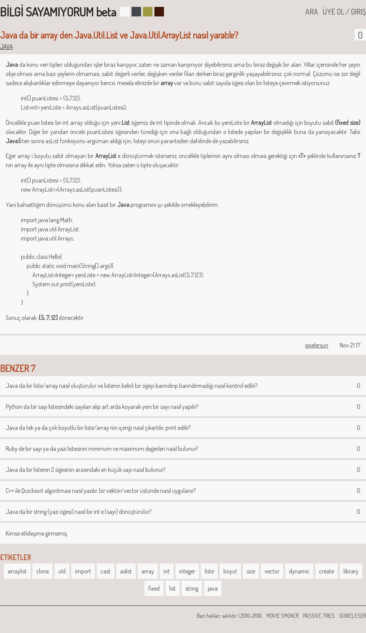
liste (209, 571)
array (147, 571)
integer (187, 571)
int (167, 571)
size (251, 571)
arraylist (17, 571)
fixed (154, 588)
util (62, 571)
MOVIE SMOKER (282, 615)
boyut (230, 571)
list (172, 588)
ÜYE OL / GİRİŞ (344, 11)
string (191, 588)
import (83, 571)
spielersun (316, 345)
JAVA (6, 46)
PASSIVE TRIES (319, 615)
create (326, 571)
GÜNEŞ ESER (352, 615)
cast (106, 571)
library (351, 571)
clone (42, 571)
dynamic (299, 571)
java (213, 588)
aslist (126, 571)
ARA (311, 11)
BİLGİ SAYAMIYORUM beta (58, 11)
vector (272, 571)
